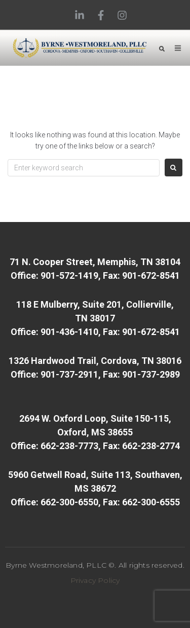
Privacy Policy (95, 580)
